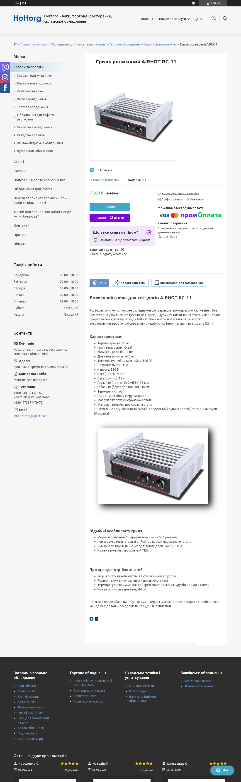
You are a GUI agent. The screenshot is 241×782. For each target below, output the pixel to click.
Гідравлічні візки (141, 686)
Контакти (21, 225)
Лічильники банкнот (200, 686)
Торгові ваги (27, 686)
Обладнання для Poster (33, 189)
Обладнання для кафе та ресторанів (78, 44)
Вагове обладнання (31, 99)
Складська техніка (31, 135)
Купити (110, 207)
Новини (20, 171)
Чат (222, 770)
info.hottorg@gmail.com (30, 416)
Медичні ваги (28, 733)
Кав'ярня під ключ (30, 91)
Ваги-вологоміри (30, 739)
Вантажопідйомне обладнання (40, 143)
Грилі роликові (166, 44)
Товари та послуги (172, 19)
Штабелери (138, 691)
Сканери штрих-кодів (89, 690)
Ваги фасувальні (30, 696)
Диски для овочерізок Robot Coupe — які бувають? (42, 214)
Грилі (148, 44)
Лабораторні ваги (31, 707)
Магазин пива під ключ (34, 83)
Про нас (20, 235)
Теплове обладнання (125, 44)
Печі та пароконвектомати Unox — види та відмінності (42, 200)
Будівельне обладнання (35, 151)
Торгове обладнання (32, 107)
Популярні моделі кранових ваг (39, 180)
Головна (147, 19)
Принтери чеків (84, 696)
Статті (19, 161)
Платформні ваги (30, 713)
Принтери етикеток (88, 701)
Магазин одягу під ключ (35, 75)
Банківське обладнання (34, 127)
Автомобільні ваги (31, 728)
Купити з (110, 218)
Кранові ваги (27, 702)
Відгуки (20, 244)
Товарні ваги (27, 691)
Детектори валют (198, 681)
